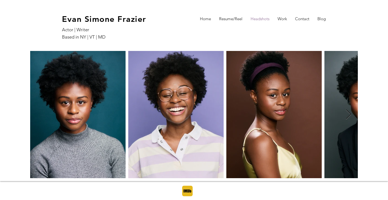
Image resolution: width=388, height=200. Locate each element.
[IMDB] (187, 191)
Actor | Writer (75, 29)
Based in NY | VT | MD (84, 37)
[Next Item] (348, 114)
